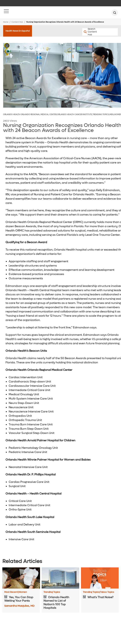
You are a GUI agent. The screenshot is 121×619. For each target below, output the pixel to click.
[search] (115, 12)
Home (5, 22)
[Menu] (6, 12)
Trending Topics (100, 114)
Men (111, 114)
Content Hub (17, 22)
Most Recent (11, 592)
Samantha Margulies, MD (19, 605)
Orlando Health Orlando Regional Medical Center (30, 114)
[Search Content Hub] (91, 32)
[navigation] (60, 3)
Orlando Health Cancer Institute (74, 114)
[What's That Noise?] (100, 578)
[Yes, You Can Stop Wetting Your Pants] (21, 578)
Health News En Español (18, 31)
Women (23, 592)
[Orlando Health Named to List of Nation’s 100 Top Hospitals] (60, 578)
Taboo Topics (107, 592)
